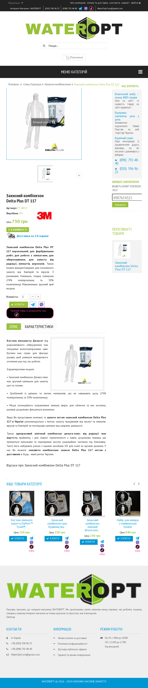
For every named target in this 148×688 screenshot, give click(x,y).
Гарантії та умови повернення (74, 655)
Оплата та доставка (97, 3)
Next (79, 175)
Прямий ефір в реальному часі (28, 313)
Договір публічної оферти (72, 649)
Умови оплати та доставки (72, 638)
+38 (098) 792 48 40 (21, 649)
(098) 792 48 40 (73, 8)
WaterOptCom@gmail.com (115, 8)
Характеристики (41, 326)
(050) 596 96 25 (53, 8)
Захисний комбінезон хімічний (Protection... (92, 525)
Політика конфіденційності (72, 643)
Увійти (135, 3)
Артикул (11, 208)
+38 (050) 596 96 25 (21, 643)
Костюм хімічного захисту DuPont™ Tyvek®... (22, 523)
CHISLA (76, 681)
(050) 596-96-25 (127, 170)
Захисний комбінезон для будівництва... (57, 523)
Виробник (12, 213)
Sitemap (10, 617)
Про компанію (78, 3)
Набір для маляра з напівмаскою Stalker (128, 523)
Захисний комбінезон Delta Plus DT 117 (126, 266)
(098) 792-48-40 (127, 161)
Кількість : (12, 296)
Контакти (114, 3)
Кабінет (125, 3)
